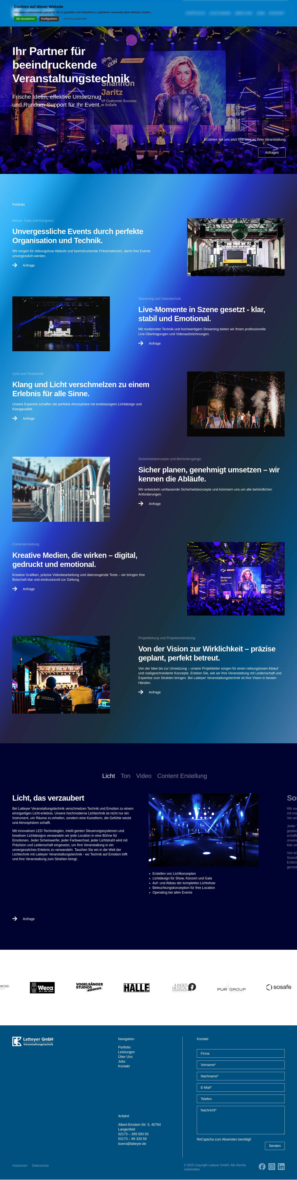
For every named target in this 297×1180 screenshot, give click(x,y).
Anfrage (23, 265)
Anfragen (272, 152)
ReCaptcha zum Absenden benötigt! (224, 1139)
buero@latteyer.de (132, 1144)
